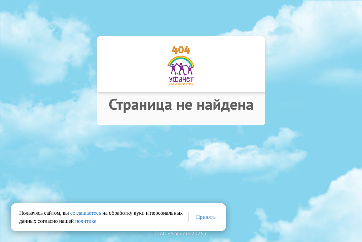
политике (85, 221)
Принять (206, 217)
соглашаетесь (85, 213)
